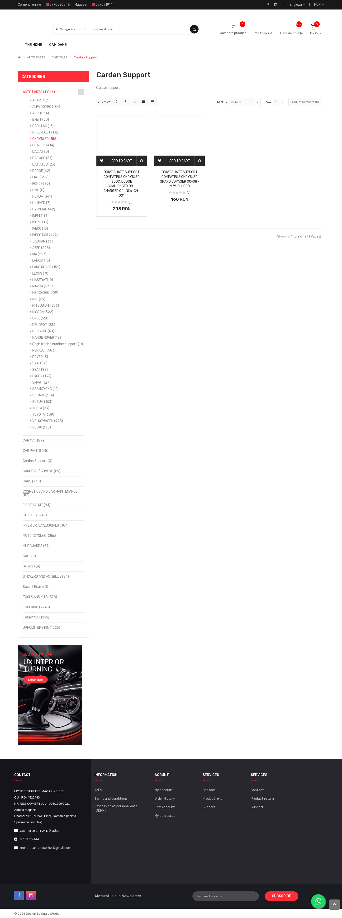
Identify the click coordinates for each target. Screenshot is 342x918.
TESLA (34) (41, 408)
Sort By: (222, 102)
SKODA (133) (41, 376)
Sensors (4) (31, 566)
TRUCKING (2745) (36, 607)
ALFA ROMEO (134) (46, 107)
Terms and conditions (111, 799)
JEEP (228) (41, 248)
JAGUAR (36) (42, 241)
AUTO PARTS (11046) (39, 92)
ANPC (99, 790)
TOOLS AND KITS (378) (40, 597)
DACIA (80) (40, 152)
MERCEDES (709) (45, 293)
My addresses (165, 816)
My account (164, 790)
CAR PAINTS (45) (35, 451)
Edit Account (165, 807)
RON (319, 5)
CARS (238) (32, 481)
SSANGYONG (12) (45, 389)
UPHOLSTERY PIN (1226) (41, 628)
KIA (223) (39, 254)
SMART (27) (41, 383)
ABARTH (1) (41, 100)
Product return (214, 799)
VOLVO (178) (41, 427)
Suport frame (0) (36, 587)
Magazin (81, 5)
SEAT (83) (40, 370)
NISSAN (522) (42, 312)
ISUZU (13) (40, 222)
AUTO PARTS (36, 57)
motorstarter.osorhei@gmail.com (45, 848)
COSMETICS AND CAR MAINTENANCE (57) (50, 493)
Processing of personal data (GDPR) (116, 808)
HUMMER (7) (41, 203)
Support (209, 807)
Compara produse (233, 33)
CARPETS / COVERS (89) (42, 471)
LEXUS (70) (40, 273)
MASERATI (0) (42, 280)
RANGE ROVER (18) (46, 338)
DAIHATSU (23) (43, 164)
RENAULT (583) (44, 350)
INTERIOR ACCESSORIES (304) (46, 525)
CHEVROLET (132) (45, 132)
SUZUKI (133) (42, 402)
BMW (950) (40, 120)
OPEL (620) (40, 318)
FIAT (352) (40, 177)
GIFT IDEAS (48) (35, 515)
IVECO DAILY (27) (45, 235)
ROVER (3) (40, 357)
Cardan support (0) (37, 461)
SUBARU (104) (43, 395)
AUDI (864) (40, 113)
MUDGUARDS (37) (36, 546)
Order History (165, 799)
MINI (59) (39, 299)
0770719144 (29, 839)
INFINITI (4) (40, 216)
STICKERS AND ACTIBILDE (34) (46, 577)
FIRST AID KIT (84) (36, 505)
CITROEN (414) (43, 145)
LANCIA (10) (41, 261)
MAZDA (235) (42, 286)
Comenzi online (29, 5)
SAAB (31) (40, 363)
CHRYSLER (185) (44, 139)
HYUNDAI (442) (43, 209)
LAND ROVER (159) (46, 267)
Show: (268, 102)
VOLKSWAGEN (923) (47, 421)
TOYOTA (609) (43, 415)
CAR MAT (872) (34, 440)
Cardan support (85, 57)
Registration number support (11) (57, 344)
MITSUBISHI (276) (45, 306)
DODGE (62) (41, 171)
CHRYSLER (59, 57)
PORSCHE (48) (43, 331)
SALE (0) (29, 556)
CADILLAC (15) (43, 126)
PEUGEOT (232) (44, 325)
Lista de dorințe (291, 33)
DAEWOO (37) (42, 158)
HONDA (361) (42, 197)
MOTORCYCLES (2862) (40, 536)
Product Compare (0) (304, 102)
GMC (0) (38, 190)
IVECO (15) (40, 229)
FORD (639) (41, 184)
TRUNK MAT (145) (36, 617)
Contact (209, 790)
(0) (131, 202)
